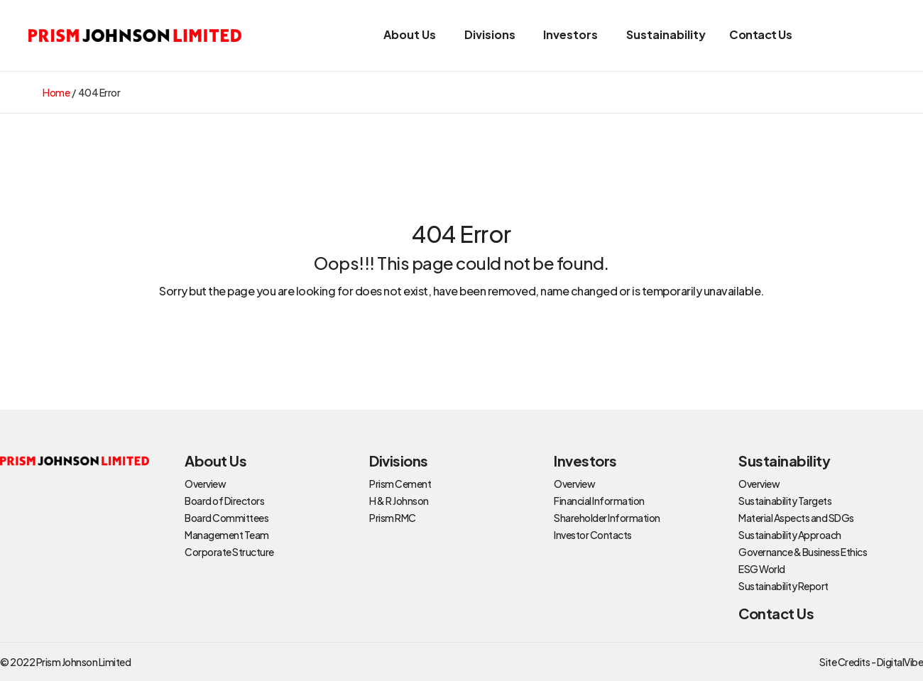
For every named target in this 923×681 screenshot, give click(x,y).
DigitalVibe (900, 661)
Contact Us (760, 34)
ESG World (761, 568)
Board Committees (226, 517)
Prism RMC (392, 517)
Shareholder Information (607, 517)
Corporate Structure (229, 551)
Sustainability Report (783, 585)
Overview (205, 483)
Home (56, 92)
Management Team (227, 534)
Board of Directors (224, 500)
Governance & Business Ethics (802, 551)
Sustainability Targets (784, 500)
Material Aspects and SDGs (796, 517)
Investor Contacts (593, 534)
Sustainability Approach (789, 534)
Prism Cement (400, 483)
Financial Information (599, 500)
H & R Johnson (399, 500)
